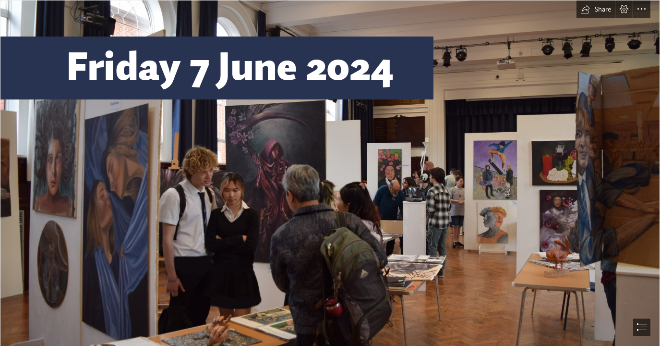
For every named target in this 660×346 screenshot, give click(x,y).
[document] (330, 173)
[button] (595, 9)
